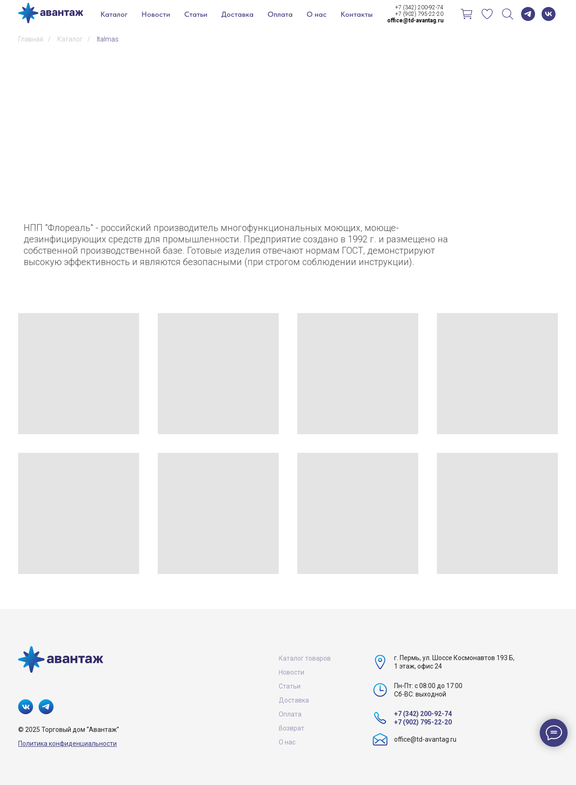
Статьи (196, 14)
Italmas (108, 39)
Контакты (357, 14)
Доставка (237, 14)
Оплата (280, 14)
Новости (155, 14)
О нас (317, 14)
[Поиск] (508, 14)
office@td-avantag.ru (425, 739)
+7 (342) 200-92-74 (419, 7)
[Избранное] (487, 14)
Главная (30, 39)
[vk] (549, 14)
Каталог (113, 14)
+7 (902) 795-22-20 (419, 14)
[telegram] (528, 14)
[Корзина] (467, 14)
